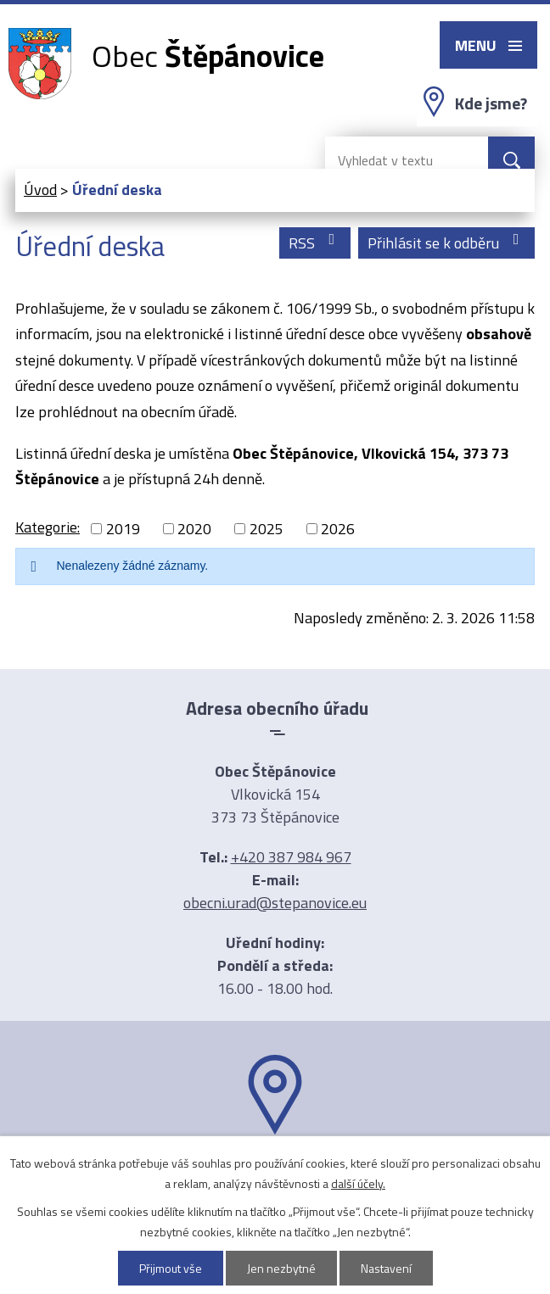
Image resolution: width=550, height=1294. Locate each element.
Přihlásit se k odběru (447, 242)
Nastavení (386, 1268)
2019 (123, 528)
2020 (194, 528)
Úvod (40, 189)
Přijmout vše (170, 1268)
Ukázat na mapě (275, 1167)
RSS (315, 242)
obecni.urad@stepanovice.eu (275, 902)
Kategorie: (47, 527)
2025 (266, 528)
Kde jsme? (491, 103)
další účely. (358, 1183)
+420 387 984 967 (291, 856)
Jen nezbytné (281, 1268)
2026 (338, 528)
